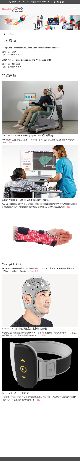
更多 (10, 142)
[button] (6, 22)
